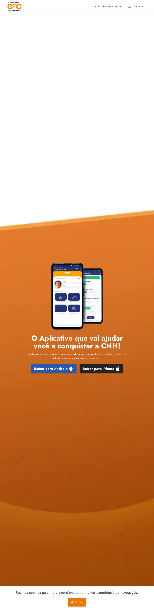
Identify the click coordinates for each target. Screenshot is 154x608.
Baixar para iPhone (101, 368)
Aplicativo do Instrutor (105, 6)
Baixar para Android (53, 368)
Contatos (135, 6)
